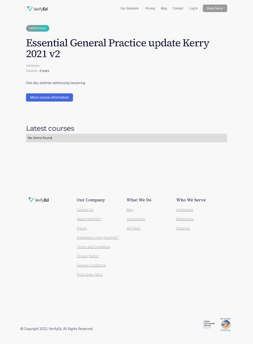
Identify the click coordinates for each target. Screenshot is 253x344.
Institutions (184, 210)
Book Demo (215, 8)
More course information (49, 97)
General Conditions (91, 265)
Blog (164, 8)
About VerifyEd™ (89, 219)
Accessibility (136, 219)
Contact (178, 8)
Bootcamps (185, 219)
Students (183, 228)
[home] (37, 9)
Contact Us (85, 210)
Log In (193, 8)
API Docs (133, 228)
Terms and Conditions (93, 247)
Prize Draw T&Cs (89, 275)
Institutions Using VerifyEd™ (98, 237)
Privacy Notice (88, 256)
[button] (129, 8)
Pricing (150, 8)
